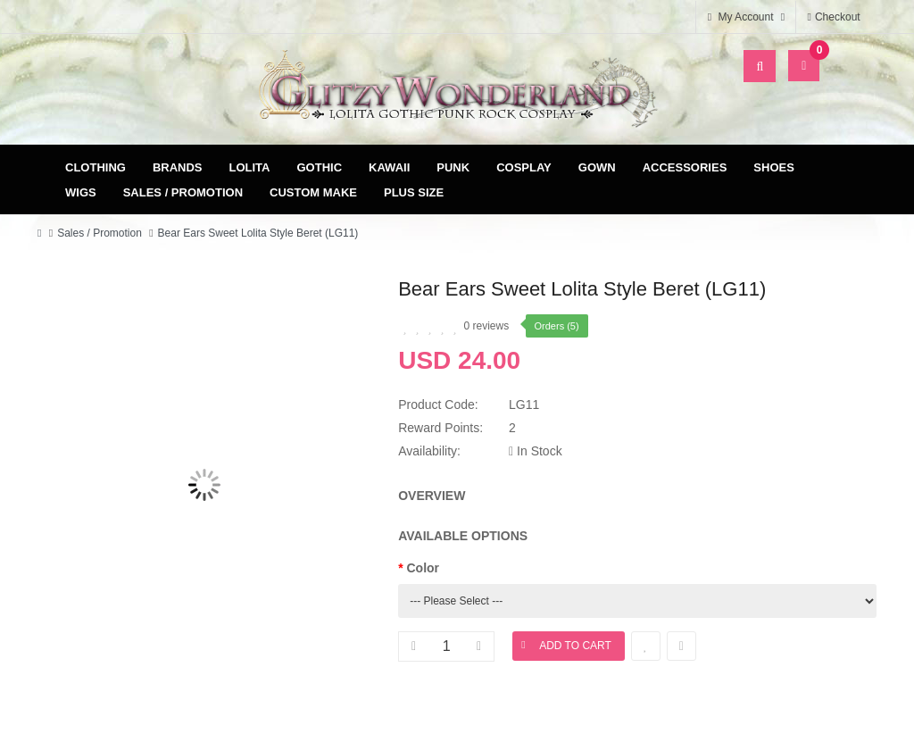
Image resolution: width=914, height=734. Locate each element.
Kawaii (389, 167)
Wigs (80, 192)
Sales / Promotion (183, 192)
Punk (452, 167)
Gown (597, 167)
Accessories (685, 167)
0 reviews (487, 326)
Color (423, 568)
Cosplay (524, 167)
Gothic (320, 167)
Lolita (249, 167)
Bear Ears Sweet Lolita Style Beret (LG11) (258, 233)
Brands (178, 167)
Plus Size (414, 192)
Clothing (95, 167)
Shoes (773, 167)
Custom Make (313, 192)
